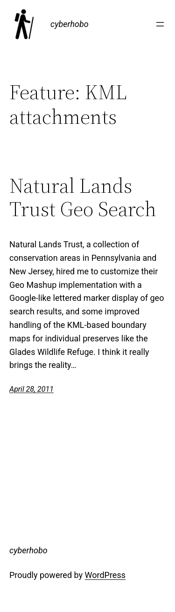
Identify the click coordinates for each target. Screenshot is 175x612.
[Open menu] (160, 24)
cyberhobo (69, 24)
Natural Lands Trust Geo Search (82, 197)
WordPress (105, 575)
